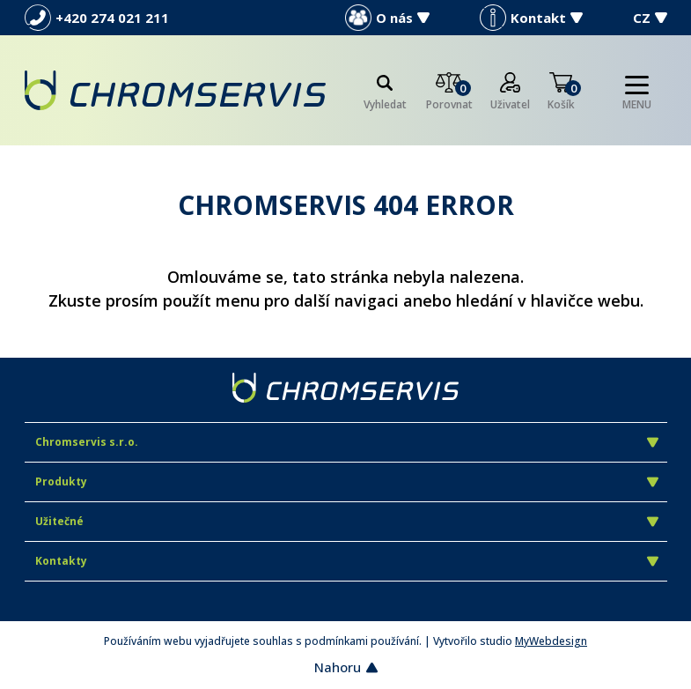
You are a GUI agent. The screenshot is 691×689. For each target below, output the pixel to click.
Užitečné (346, 521)
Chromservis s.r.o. (346, 441)
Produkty (346, 481)
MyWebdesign (551, 640)
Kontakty (346, 560)
